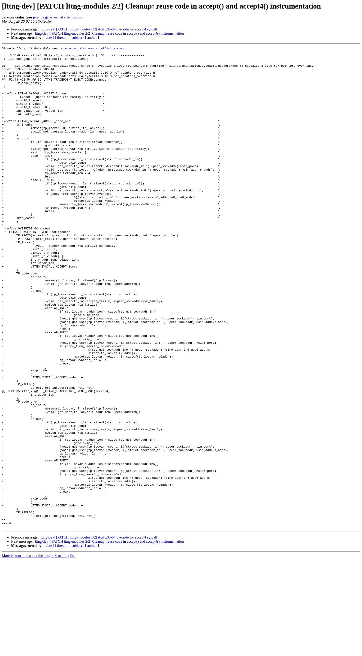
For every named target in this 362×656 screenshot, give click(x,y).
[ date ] (49, 37)
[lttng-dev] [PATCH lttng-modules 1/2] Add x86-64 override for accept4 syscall (98, 29)
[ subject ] (76, 37)
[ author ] (92, 37)
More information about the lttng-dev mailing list (38, 652)
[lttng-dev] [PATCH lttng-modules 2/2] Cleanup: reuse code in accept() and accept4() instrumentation (109, 33)
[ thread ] (62, 37)
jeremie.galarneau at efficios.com (57, 17)
